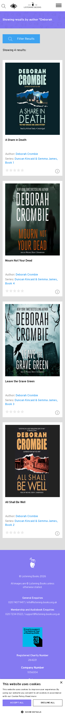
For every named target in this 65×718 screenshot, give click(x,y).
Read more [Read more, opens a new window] (30, 696)
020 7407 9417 (16, 602)
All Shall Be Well (15, 502)
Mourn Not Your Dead (18, 260)
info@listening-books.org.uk (42, 602)
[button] (59, 6)
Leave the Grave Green (20, 381)
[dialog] (32, 698)
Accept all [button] (17, 702)
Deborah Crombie (27, 154)
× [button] (61, 682)
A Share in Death (15, 140)
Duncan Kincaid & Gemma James (36, 159)
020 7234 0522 (14, 614)
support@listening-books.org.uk (42, 614)
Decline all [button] (48, 702)
